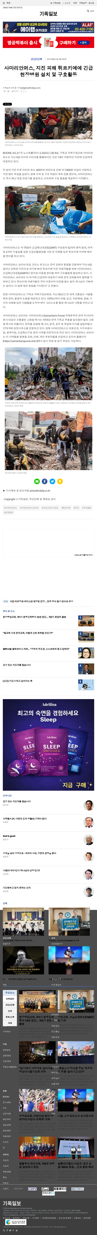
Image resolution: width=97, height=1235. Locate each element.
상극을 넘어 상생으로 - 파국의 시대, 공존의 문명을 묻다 (29, 853)
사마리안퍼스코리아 (30, 507)
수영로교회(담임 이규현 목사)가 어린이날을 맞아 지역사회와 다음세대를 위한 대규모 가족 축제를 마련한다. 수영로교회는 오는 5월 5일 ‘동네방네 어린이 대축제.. (37, 1128)
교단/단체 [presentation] (9, 1004)
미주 (75, 3)
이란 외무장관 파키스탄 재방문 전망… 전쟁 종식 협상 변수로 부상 (41, 601)
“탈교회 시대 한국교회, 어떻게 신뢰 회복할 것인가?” (28, 633)
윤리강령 (87, 1218)
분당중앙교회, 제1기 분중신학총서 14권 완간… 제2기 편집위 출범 (34, 617)
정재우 (5, 856)
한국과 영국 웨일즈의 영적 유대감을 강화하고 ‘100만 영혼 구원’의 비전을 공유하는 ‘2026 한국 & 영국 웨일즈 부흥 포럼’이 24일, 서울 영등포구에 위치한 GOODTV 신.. (76, 1080)
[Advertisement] (48, 578)
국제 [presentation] (10, 1023)
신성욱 (5, 874)
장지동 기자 (16, 87)
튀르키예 (66, 507)
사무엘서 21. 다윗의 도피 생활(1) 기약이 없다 (24, 818)
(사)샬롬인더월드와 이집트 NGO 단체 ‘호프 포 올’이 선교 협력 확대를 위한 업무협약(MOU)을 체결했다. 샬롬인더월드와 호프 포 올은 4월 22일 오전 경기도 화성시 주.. (76, 1175)
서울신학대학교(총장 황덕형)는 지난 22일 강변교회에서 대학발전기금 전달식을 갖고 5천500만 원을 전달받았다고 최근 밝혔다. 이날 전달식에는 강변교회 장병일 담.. (75, 1029)
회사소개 (6, 1218)
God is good (9, 836)
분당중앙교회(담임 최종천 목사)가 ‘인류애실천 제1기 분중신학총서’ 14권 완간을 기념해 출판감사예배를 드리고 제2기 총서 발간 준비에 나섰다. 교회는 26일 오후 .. (37, 1032)
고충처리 (77, 1218)
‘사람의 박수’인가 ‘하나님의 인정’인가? (21, 870)
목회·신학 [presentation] (10, 1017)
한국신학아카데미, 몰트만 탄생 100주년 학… (20, 979)
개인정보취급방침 (49, 1218)
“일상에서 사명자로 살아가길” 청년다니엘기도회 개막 (36, 1069)
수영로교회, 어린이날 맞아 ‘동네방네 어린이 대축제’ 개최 (36, 1117)
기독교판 (56, 3)
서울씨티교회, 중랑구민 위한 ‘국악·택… (18, 940)
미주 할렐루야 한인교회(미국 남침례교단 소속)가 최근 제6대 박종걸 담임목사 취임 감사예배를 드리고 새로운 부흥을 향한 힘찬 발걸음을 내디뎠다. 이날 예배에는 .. (37, 1175)
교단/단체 (36, 59)
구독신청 (83, 3)
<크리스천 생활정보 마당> (83, 555)
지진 (77, 507)
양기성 (5, 805)
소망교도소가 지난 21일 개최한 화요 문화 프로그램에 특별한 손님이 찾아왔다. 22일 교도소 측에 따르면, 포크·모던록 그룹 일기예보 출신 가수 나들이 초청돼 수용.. (75, 1124)
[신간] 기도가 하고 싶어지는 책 (17, 681)
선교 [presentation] (10, 1011)
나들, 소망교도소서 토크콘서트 (61, 979)
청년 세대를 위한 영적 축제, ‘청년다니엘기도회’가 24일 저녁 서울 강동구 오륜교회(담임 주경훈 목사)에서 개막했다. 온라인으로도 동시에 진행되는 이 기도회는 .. (37, 1080)
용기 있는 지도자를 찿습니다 (16, 665)
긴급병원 (9, 512)
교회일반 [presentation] (10, 998)
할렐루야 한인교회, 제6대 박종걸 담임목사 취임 (36, 1165)
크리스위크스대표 (50, 507)
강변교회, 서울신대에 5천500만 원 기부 (64, 940)
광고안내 (16, 1218)
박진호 (5, 891)
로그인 (91, 3)
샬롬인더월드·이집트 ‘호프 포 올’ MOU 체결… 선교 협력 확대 (75, 1165)
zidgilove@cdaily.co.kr (30, 87)
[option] (26, 925)
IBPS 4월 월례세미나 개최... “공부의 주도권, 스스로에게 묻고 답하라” (36, 649)
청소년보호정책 (65, 1218)
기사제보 (35, 1218)
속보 (6, 601)
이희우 (5, 822)
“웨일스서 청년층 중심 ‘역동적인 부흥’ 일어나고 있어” (75, 1069)
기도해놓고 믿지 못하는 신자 (16, 887)
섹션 (6, 3)
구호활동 (87, 507)
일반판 (67, 3)
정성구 (5, 839)
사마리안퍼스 (11, 507)
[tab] (10, 999)
